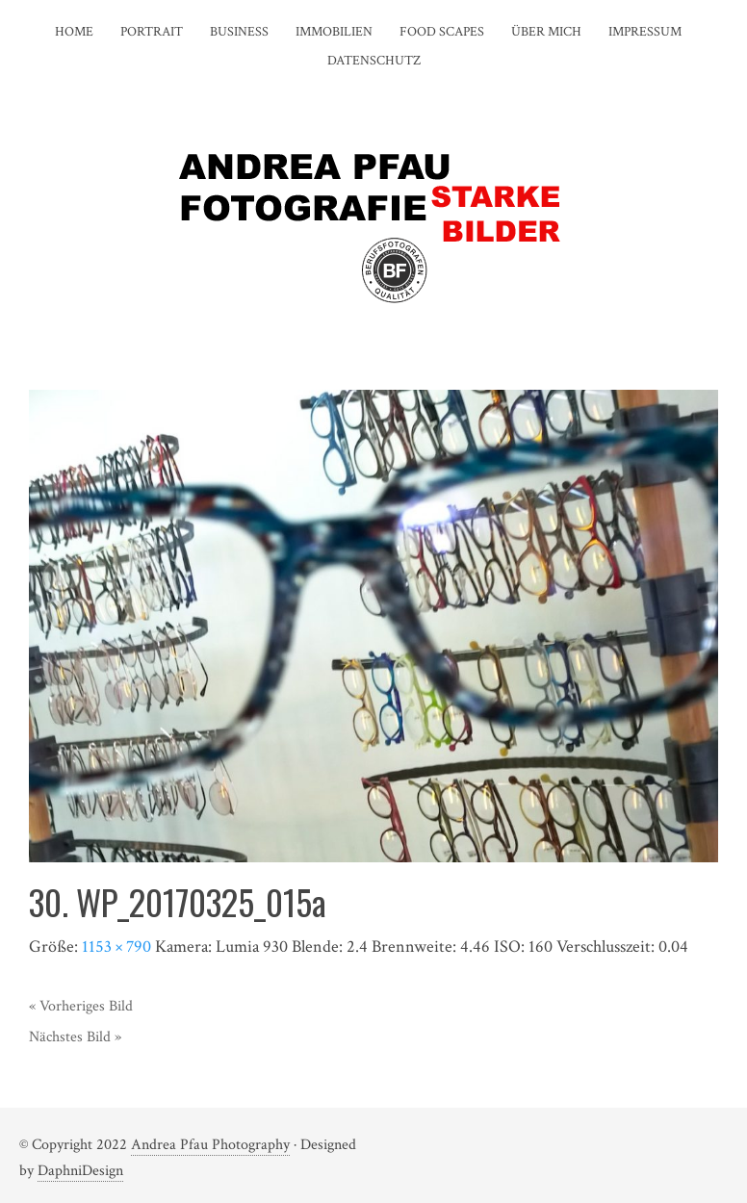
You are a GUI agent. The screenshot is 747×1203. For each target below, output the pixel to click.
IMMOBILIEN (334, 31)
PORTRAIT (151, 31)
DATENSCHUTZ (374, 60)
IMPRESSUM (645, 31)
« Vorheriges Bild (81, 1006)
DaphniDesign (80, 1171)
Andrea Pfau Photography (210, 1145)
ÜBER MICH (546, 31)
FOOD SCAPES (441, 31)
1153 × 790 (116, 946)
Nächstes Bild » (75, 1037)
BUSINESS (239, 31)
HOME (74, 31)
